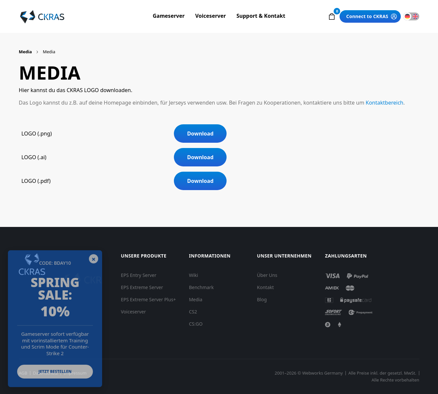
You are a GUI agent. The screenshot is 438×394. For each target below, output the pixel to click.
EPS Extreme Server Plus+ (148, 299)
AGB (23, 373)
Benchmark (201, 287)
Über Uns (267, 275)
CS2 (193, 311)
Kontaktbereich (384, 102)
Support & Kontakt (260, 15)
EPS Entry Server (138, 275)
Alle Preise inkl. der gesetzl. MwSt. (382, 373)
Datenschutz (45, 373)
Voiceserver (210, 15)
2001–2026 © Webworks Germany (309, 373)
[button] (331, 16)
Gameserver (169, 15)
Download (200, 133)
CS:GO (196, 324)
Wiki (193, 275)
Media (25, 52)
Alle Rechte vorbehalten (395, 380)
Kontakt (265, 287)
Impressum (75, 373)
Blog (262, 299)
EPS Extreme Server (142, 287)
